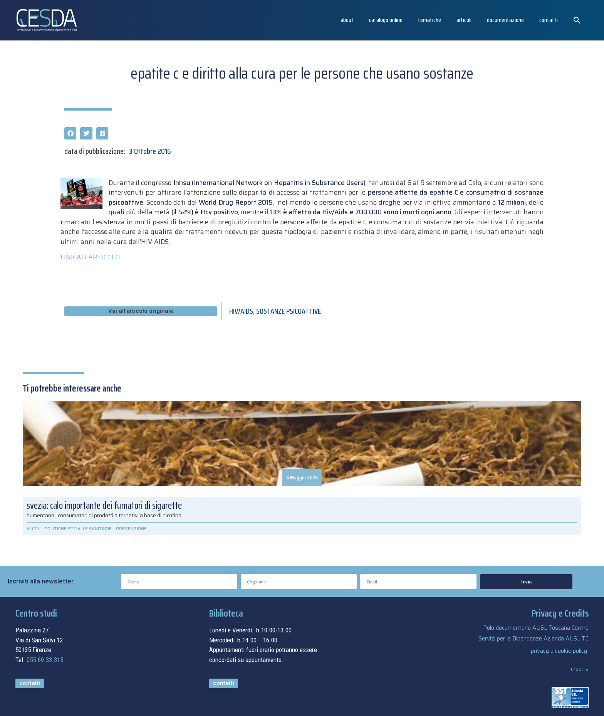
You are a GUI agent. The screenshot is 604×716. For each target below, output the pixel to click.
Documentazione (505, 20)
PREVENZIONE (131, 528)
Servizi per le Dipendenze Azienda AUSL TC (533, 638)
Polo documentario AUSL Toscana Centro (536, 627)
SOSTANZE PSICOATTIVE (288, 311)
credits (580, 669)
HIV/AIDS (241, 311)
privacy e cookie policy (559, 650)
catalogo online (386, 20)
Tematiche (429, 20)
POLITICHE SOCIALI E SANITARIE (78, 528)
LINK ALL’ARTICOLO (90, 257)
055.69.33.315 (45, 660)
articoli (463, 20)
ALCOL (33, 528)
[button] (577, 20)
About (347, 20)
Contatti (548, 20)
